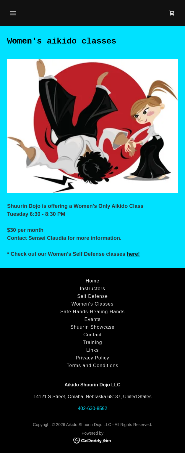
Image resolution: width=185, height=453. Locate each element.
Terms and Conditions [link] (93, 365)
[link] (172, 13)
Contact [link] (92, 334)
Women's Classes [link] (92, 303)
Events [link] (93, 319)
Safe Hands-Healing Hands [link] (92, 311)
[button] (26, 13)
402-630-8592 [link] (92, 408)
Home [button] (93, 280)
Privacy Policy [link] (92, 357)
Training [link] (92, 342)
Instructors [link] (92, 288)
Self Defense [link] (92, 296)
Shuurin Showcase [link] (92, 327)
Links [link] (92, 350)
